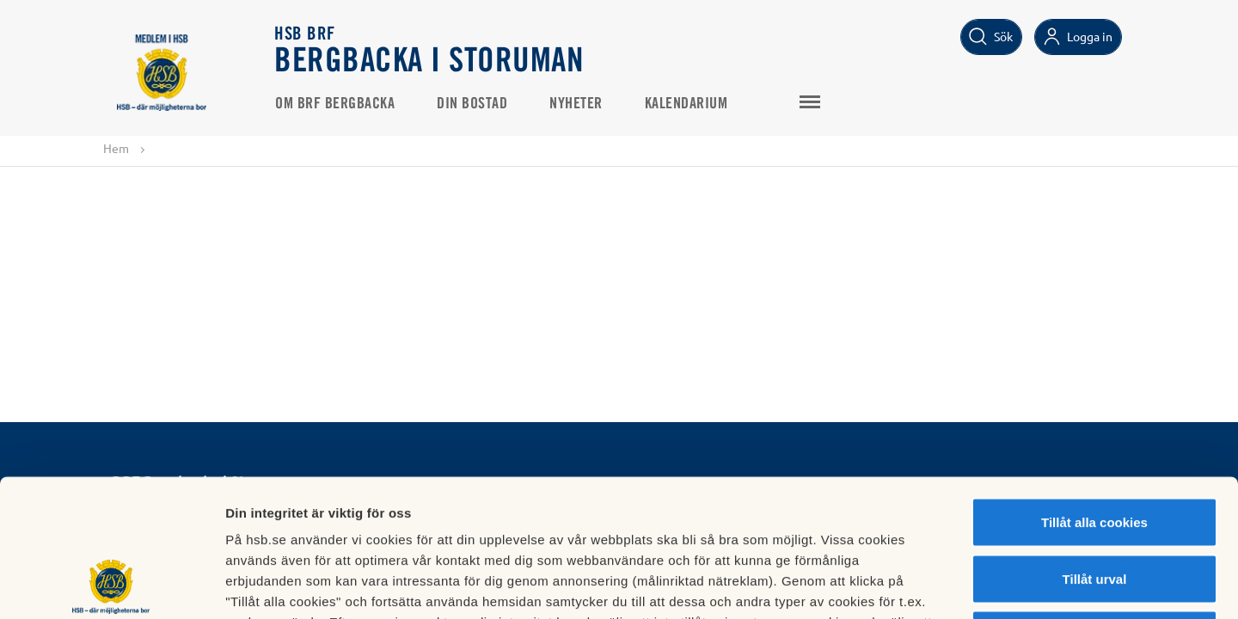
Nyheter (576, 104)
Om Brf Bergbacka (335, 104)
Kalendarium (686, 104)
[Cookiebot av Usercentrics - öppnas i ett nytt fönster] (111, 585)
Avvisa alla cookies (1094, 506)
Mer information (914, 585)
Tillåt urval (1095, 450)
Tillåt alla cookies (1094, 393)
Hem (116, 148)
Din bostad (472, 104)
